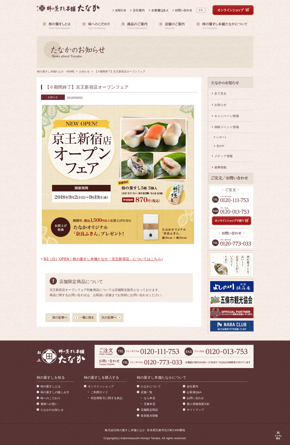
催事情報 (220, 167)
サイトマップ (195, 409)
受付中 (220, 146)
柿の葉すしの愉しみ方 (55, 392)
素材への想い (49, 404)
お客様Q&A (194, 392)
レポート (221, 137)
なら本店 (149, 398)
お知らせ (84, 71)
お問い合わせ (195, 398)
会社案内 (192, 386)
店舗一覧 (146, 392)
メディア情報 (223, 156)
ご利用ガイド (99, 392)
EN (201, 10)
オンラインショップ (101, 386)
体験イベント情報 (226, 127)
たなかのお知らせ (52, 409)
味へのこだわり (51, 398)
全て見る (220, 93)
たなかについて (151, 386)
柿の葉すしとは (51, 386)
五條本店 (149, 404)
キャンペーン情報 (226, 116)
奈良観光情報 (149, 415)
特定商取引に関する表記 (107, 398)
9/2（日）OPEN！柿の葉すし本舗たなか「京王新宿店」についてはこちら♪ (103, 259)
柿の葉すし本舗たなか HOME (56, 71)
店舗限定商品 (149, 409)
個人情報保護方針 (198, 404)
